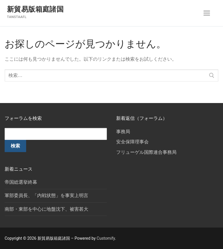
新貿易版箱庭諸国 (35, 9)
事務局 (123, 131)
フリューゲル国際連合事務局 (146, 152)
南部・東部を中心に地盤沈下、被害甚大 (46, 209)
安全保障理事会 (132, 142)
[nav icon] (206, 13)
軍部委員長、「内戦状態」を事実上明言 (46, 195)
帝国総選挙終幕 (21, 182)
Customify (106, 238)
